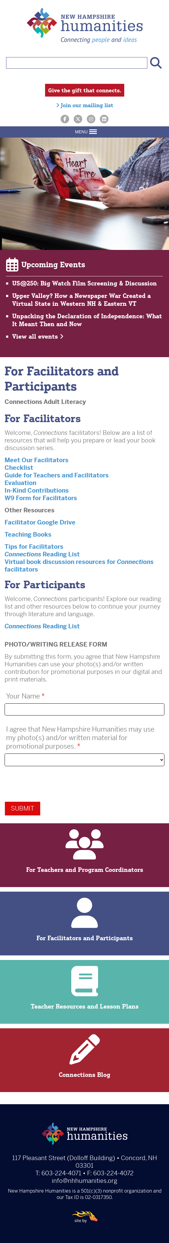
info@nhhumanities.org (84, 1181)
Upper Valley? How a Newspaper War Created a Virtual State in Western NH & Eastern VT (81, 299)
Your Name (25, 696)
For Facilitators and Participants (84, 920)
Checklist (19, 468)
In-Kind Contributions (37, 490)
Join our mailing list (84, 105)
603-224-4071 (61, 1173)
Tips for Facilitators (34, 547)
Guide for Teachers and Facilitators (57, 475)
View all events (38, 336)
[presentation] (51, 783)
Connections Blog (84, 1056)
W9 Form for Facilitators (41, 498)
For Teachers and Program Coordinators (84, 851)
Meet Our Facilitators (37, 460)
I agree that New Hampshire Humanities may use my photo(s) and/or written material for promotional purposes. (80, 737)
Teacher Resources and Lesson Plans (84, 988)
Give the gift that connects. (84, 90)
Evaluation (20, 483)
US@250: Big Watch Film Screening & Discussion (84, 283)
